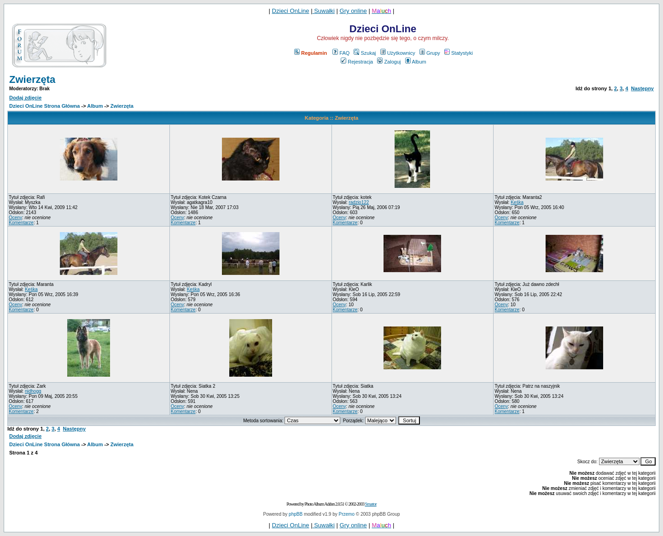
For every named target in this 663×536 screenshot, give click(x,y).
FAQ (340, 53)
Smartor (370, 504)
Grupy (429, 53)
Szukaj (365, 53)
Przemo (347, 514)
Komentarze (21, 222)
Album (415, 61)
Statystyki (458, 53)
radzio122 (359, 202)
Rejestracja (357, 61)
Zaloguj (389, 61)
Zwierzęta (32, 79)
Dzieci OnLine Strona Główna (44, 106)
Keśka (517, 202)
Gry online (353, 10)
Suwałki (324, 10)
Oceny (15, 217)
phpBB (295, 514)
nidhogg (33, 391)
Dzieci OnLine (290, 10)
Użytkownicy (397, 53)
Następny (642, 88)
